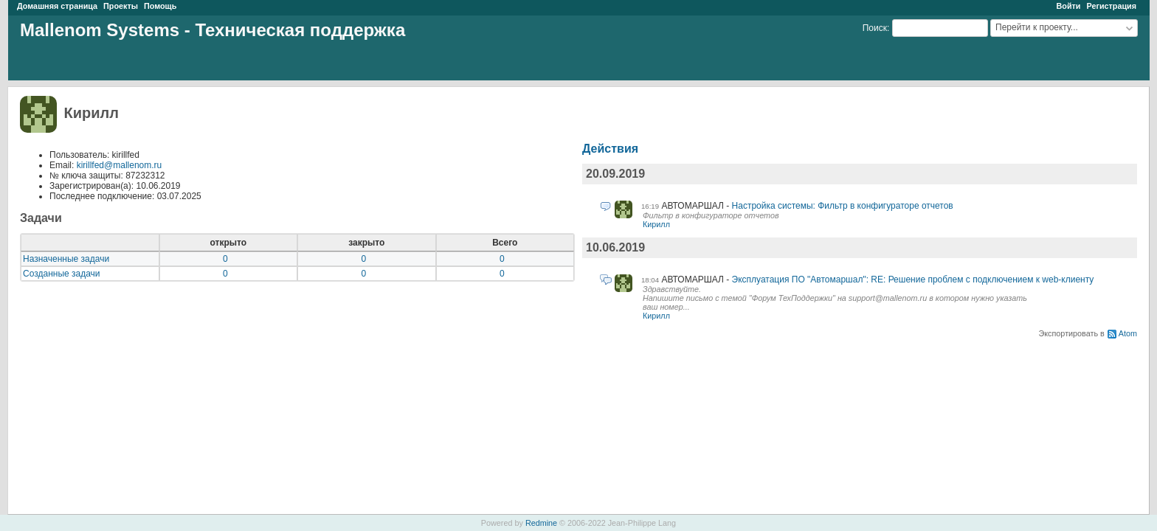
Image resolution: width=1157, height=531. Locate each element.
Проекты (120, 5)
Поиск (875, 28)
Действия (610, 148)
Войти (1068, 5)
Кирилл (656, 224)
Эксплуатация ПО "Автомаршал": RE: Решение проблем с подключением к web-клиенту (913, 279)
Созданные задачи (61, 273)
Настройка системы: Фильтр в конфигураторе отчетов (842, 206)
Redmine (541, 522)
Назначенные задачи (66, 259)
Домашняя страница (57, 5)
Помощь (160, 5)
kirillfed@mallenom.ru (119, 165)
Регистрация (1111, 5)
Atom (1128, 333)
